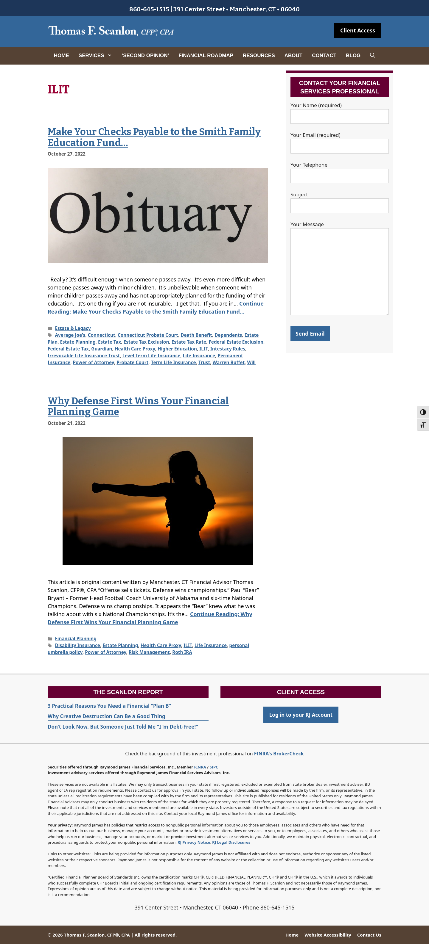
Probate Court (132, 362)
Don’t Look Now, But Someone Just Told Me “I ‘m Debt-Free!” (123, 726)
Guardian (101, 349)
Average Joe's (70, 335)
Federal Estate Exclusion (236, 342)
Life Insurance (199, 355)
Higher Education (177, 349)
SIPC (214, 767)
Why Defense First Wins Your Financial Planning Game (138, 406)
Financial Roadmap (205, 55)
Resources (259, 55)
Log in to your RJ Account (300, 714)
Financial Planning (75, 638)
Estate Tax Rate (189, 342)
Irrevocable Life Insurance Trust (84, 355)
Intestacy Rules (227, 349)
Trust (204, 362)
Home (61, 55)
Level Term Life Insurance (151, 355)
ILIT (203, 349)
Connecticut (101, 335)
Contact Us (369, 935)
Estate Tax (109, 342)
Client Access (357, 30)
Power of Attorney (93, 362)
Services (98, 56)
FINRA (200, 767)
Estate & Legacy (73, 328)
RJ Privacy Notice (194, 842)
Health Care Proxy (135, 349)
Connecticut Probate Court (148, 335)
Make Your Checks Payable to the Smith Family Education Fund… (154, 137)
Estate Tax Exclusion (146, 342)
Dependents (228, 335)
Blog (353, 55)
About (293, 55)
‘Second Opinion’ (145, 55)
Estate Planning (78, 342)
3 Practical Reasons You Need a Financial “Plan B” (109, 705)
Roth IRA (182, 652)
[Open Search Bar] (372, 56)
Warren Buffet (228, 362)
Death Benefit (196, 335)
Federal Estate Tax (68, 349)
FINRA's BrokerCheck (279, 753)
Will (251, 362)
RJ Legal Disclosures (231, 842)
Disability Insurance (77, 645)
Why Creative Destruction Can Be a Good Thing (106, 716)
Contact (324, 55)
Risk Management (149, 652)
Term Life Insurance (173, 362)
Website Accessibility (327, 935)
